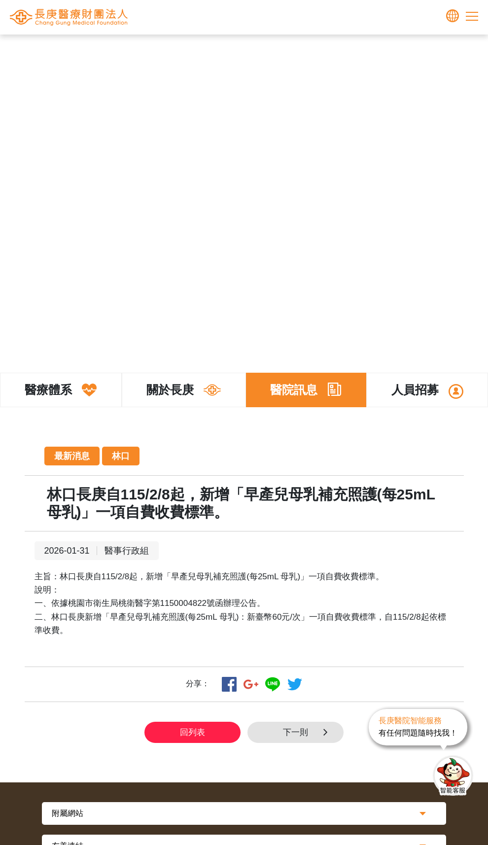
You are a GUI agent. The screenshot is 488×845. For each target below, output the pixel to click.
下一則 (308, 732)
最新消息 (337, 50)
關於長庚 (263, 50)
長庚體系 (226, 50)
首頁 (196, 50)
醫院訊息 (300, 50)
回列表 (192, 732)
